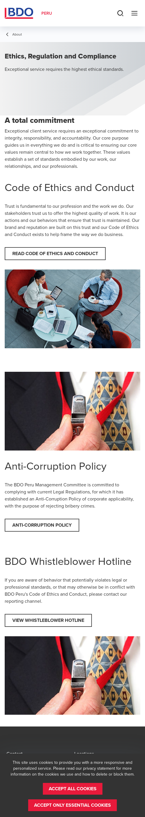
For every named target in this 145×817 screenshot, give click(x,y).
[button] (55, 253)
